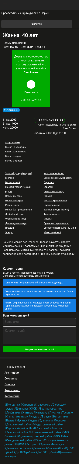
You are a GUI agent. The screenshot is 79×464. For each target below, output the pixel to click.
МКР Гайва (61, 436)
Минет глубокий (52, 232)
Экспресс (32, 444)
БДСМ (8, 191)
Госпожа (9, 178)
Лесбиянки (13, 412)
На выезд (41, 412)
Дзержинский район (19, 424)
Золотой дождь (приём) (56, 209)
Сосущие (50, 440)
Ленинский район (17, 432)
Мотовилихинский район (45, 432)
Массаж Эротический (55, 200)
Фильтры (52, 24)
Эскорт (9, 232)
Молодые (58, 444)
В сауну (46, 416)
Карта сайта (12, 396)
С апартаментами (17, 416)
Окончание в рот (14, 200)
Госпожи (60, 420)
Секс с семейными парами (58, 178)
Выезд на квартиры (15, 147)
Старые (52, 448)
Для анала (46, 420)
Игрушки (10, 228)
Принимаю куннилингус (56, 223)
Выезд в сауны (13, 156)
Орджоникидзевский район (35, 436)
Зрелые (45, 444)
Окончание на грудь (15, 218)
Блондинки (13, 404)
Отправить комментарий (39, 349)
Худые (33, 420)
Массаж (48, 218)
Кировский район (17, 428)
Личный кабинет (15, 367)
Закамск (57, 428)
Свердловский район (19, 440)
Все (61, 448)
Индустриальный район (48, 424)
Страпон (48, 187)
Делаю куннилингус (15, 223)
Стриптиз (49, 182)
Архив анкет (12, 390)
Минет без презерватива (18, 209)
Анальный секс (52, 214)
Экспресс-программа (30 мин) (60, 228)
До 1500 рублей (47, 452)
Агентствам (12, 372)
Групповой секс (52, 205)
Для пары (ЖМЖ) (27, 408)
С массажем (42, 404)
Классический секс (54, 173)
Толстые (67, 412)
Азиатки (55, 412)
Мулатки (21, 420)
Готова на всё (12, 182)
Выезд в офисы (13, 160)
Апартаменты (12, 142)
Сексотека (11, 378)
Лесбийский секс (14, 214)
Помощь (10, 384)
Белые (10, 420)
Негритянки (60, 416)
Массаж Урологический (18, 187)
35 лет (39, 440)
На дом (35, 416)
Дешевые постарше (18, 448)
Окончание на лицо (54, 191)
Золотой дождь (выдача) (18, 173)
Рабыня (48, 196)
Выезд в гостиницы (15, 151)
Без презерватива (51, 408)
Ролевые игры (13, 205)
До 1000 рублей (25, 452)
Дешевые (39, 448)
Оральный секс (13, 196)
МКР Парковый (39, 428)
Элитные (27, 412)
